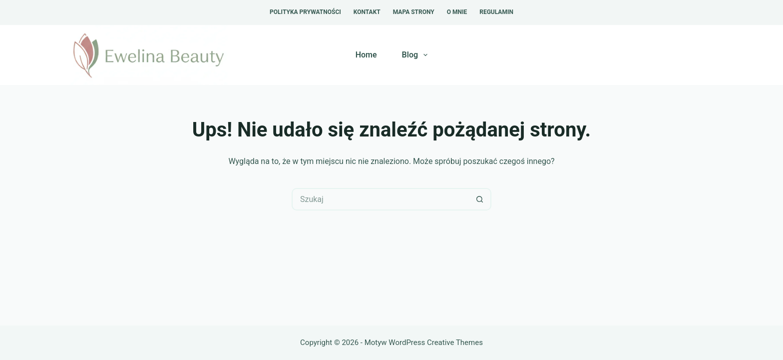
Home (366, 55)
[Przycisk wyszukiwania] (480, 199)
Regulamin (496, 12)
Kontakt (367, 12)
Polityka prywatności (305, 12)
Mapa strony (413, 12)
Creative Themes (455, 342)
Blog (417, 55)
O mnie (457, 12)
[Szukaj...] (380, 199)
